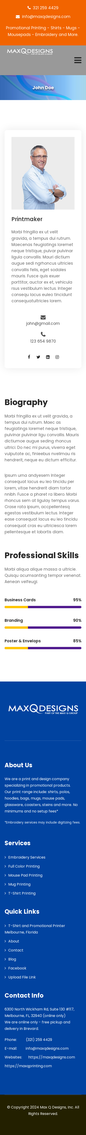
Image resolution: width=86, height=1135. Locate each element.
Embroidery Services (26, 857)
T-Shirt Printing (22, 893)
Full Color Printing (24, 866)
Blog (12, 959)
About (13, 941)
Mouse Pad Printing (25, 875)
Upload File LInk (22, 977)
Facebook (17, 968)
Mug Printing (19, 884)
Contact (15, 950)
